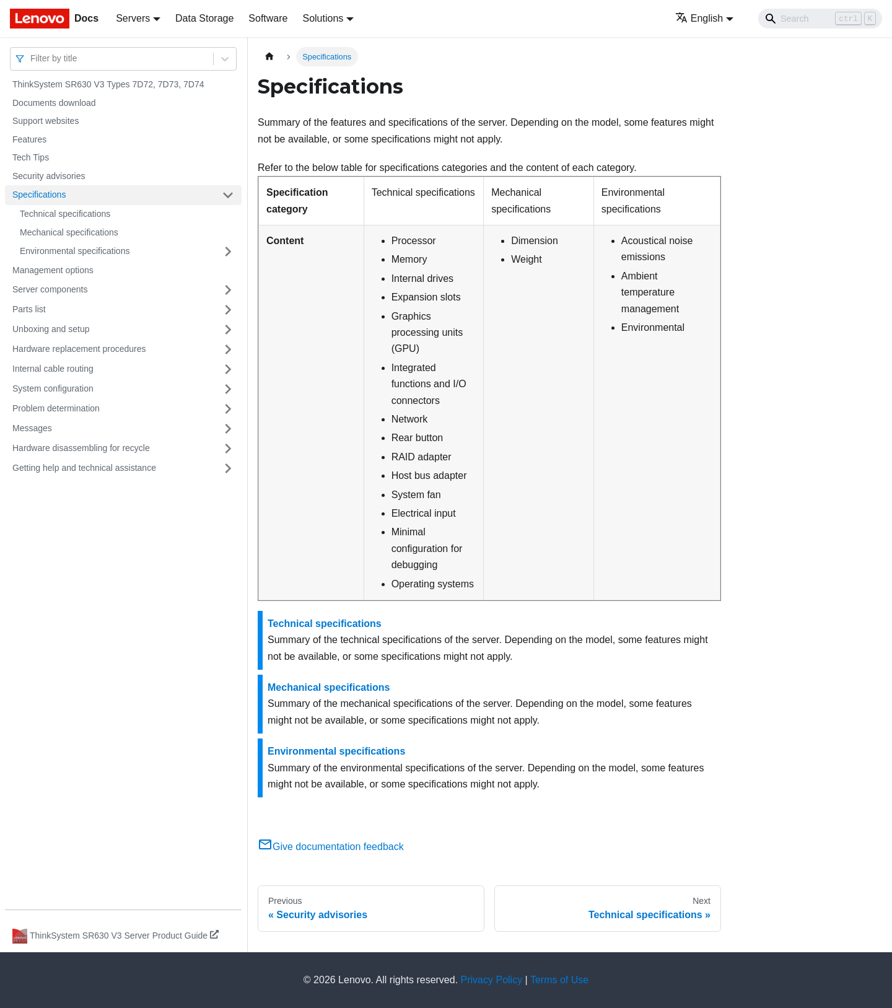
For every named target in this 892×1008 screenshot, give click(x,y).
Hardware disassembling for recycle (81, 448)
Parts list (29, 309)
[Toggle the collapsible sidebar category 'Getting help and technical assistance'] (228, 468)
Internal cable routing (53, 369)
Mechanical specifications (69, 232)
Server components (49, 289)
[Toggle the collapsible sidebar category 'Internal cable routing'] (228, 369)
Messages (32, 428)
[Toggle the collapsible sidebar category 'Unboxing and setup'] (228, 330)
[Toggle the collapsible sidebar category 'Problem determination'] (228, 409)
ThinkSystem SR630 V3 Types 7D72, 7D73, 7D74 (108, 84)
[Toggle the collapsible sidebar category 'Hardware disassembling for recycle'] (228, 448)
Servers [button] (133, 18)
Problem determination (56, 408)
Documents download (54, 103)
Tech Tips (30, 157)
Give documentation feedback (331, 846)
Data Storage (204, 18)
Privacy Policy (492, 980)
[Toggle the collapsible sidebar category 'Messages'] (228, 429)
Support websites (45, 121)
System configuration (53, 388)
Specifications (39, 194)
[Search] (820, 18)
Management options (53, 270)
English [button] (699, 18)
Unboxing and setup (51, 329)
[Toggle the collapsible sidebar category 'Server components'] (228, 290)
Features (29, 139)
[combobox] (31, 58)
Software (267, 18)
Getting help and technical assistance (84, 468)
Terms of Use (559, 980)
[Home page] (269, 56)
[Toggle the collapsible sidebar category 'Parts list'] (228, 310)
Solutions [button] (322, 18)
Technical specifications (65, 214)
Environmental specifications (74, 251)
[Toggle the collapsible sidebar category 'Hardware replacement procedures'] (228, 349)
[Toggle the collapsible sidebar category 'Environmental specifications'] (228, 251)
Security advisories (48, 176)
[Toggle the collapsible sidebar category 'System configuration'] (228, 389)
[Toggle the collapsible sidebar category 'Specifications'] (228, 195)
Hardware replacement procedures (79, 349)
